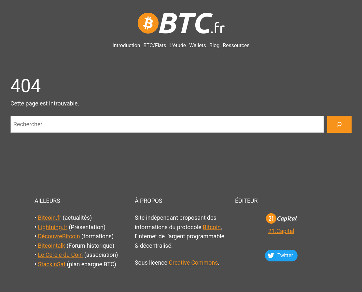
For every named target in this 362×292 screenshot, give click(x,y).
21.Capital (281, 231)
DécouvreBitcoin (59, 236)
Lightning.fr (52, 227)
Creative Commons (193, 262)
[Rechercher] (339, 124)
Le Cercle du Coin (60, 254)
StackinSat (51, 264)
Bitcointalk (51, 245)
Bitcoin (212, 227)
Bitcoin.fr (49, 217)
